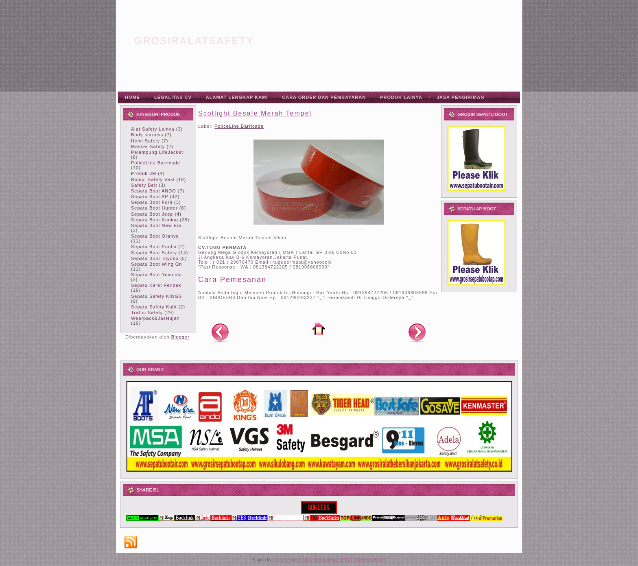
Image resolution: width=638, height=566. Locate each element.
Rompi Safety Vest (153, 179)
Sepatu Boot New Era (156, 225)
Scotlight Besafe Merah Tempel (255, 113)
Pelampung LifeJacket (157, 152)
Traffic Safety (147, 312)
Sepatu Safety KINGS (156, 296)
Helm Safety (145, 140)
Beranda (318, 328)
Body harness (147, 134)
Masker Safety (148, 146)
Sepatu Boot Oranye (155, 236)
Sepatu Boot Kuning (154, 219)
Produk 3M (143, 173)
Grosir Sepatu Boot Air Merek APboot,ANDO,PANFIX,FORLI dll (330, 559)
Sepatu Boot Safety (154, 252)
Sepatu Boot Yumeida (156, 274)
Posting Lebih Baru (220, 332)
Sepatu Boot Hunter (154, 207)
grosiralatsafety (194, 40)
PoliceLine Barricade (155, 162)
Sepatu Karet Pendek (156, 285)
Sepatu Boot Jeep (152, 214)
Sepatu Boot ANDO (153, 190)
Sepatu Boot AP (149, 196)
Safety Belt (144, 185)
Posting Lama (417, 332)
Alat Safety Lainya (153, 129)
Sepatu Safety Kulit (154, 306)
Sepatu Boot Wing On (156, 264)
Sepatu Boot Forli (152, 202)
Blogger (180, 336)
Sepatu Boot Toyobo (155, 258)
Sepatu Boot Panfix (154, 246)
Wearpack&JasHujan (155, 318)
